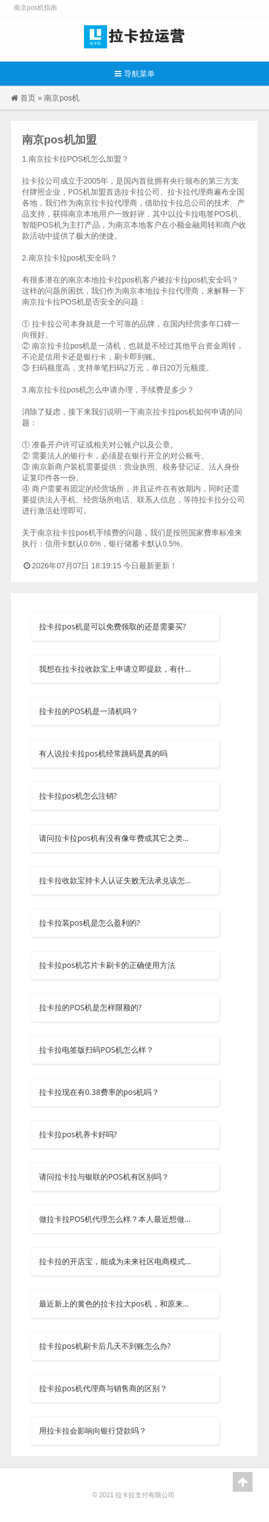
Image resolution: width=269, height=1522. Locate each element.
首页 (28, 97)
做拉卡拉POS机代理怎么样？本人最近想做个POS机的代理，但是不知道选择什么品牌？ (116, 1219)
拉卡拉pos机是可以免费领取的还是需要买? (112, 626)
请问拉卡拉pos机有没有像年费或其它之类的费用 (116, 838)
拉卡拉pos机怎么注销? (78, 795)
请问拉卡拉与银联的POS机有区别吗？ (104, 1176)
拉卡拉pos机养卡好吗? (78, 1134)
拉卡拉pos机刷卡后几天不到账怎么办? (105, 1346)
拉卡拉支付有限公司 (145, 1494)
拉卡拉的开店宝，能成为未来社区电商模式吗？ (116, 1261)
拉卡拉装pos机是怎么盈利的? (89, 922)
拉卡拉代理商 (176, 290)
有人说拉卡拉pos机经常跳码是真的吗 (103, 753)
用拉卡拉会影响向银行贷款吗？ (93, 1430)
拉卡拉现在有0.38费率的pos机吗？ (99, 1092)
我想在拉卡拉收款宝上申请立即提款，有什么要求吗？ (116, 668)
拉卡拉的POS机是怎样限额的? (90, 1007)
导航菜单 (135, 73)
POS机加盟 (87, 191)
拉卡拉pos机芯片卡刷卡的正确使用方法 (107, 965)
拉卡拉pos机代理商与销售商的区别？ (103, 1388)
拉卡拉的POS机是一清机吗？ (88, 711)
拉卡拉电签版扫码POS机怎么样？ (96, 1049)
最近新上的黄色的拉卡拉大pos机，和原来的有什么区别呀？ (116, 1303)
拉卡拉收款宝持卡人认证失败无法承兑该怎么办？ (116, 880)
